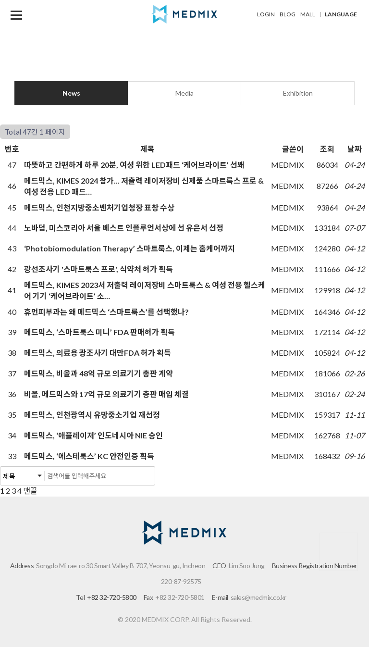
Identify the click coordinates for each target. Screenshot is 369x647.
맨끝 (30, 490)
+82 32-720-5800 (111, 597)
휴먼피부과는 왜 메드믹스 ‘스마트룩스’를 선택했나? (107, 311)
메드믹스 (184, 14)
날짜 (354, 148)
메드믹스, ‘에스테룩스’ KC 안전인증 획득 (90, 455)
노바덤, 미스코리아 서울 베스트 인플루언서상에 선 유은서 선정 (124, 227)
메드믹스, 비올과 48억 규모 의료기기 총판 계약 (99, 373)
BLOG (287, 14)
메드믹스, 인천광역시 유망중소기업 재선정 (92, 414)
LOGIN (266, 14)
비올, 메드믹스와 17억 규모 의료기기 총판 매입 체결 (107, 393)
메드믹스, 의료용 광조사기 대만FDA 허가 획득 (98, 352)
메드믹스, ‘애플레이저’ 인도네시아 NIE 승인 (94, 435)
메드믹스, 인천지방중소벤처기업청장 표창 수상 (100, 207)
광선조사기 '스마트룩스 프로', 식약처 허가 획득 (99, 269)
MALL (307, 14)
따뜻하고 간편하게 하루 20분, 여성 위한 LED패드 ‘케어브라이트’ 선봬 (135, 164)
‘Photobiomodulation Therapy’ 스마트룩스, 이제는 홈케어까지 (130, 248)
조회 (327, 148)
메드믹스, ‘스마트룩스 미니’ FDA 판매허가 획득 (100, 331)
